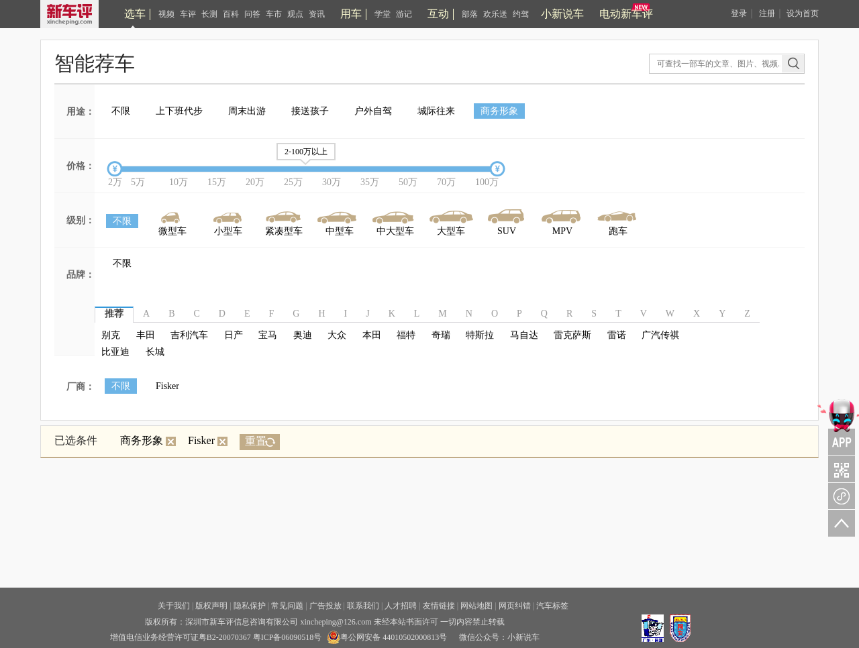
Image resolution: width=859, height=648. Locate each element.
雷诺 (616, 335)
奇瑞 (441, 335)
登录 (739, 13)
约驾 (521, 14)
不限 (120, 111)
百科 (231, 14)
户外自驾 (373, 111)
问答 (252, 14)
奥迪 (302, 335)
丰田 (145, 335)
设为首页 (803, 13)
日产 (233, 335)
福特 (406, 335)
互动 (438, 13)
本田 (371, 335)
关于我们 (174, 605)
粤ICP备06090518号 (287, 637)
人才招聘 (401, 605)
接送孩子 (310, 111)
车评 (188, 14)
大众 (336, 335)
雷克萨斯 (572, 335)
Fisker (167, 386)
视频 (166, 14)
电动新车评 (626, 13)
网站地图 (476, 605)
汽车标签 (552, 605)
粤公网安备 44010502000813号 (387, 637)
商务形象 (499, 111)
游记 (404, 14)
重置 (255, 441)
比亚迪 (115, 352)
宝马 (267, 335)
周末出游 (247, 111)
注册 (767, 13)
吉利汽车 (189, 335)
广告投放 (325, 605)
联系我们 (363, 605)
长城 (155, 352)
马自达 (524, 335)
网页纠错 (515, 605)
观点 (295, 14)
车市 (274, 14)
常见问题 (287, 605)
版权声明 (211, 605)
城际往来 (436, 111)
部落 (470, 14)
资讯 (317, 14)
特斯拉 (480, 335)
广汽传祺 (660, 335)
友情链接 (439, 605)
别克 (110, 335)
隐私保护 (250, 605)
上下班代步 (179, 111)
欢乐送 (495, 14)
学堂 (382, 14)
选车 (135, 13)
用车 (351, 13)
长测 (209, 14)
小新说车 (562, 13)
